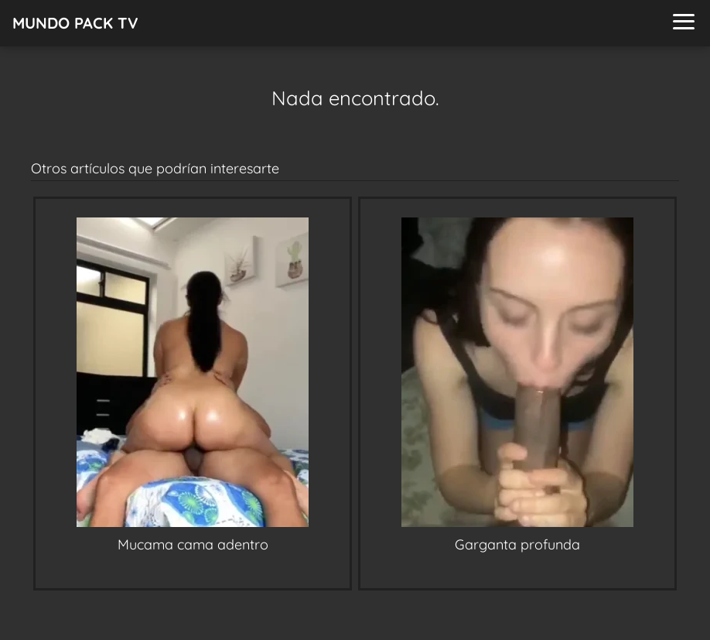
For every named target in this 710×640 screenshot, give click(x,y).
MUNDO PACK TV (75, 23)
